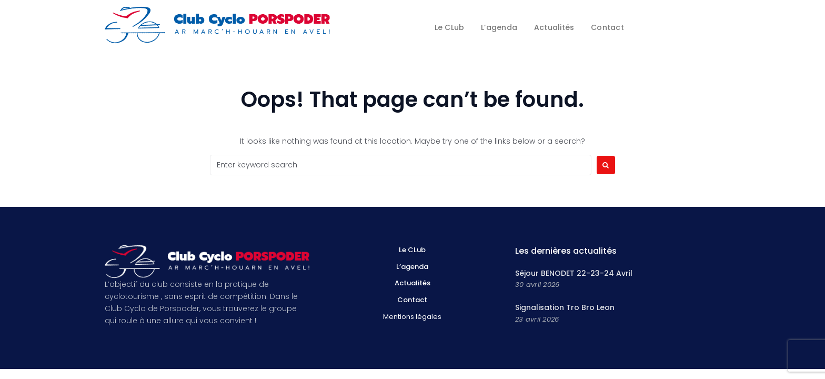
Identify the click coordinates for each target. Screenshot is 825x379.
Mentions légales (412, 317)
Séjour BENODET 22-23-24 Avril (573, 273)
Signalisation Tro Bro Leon (565, 307)
